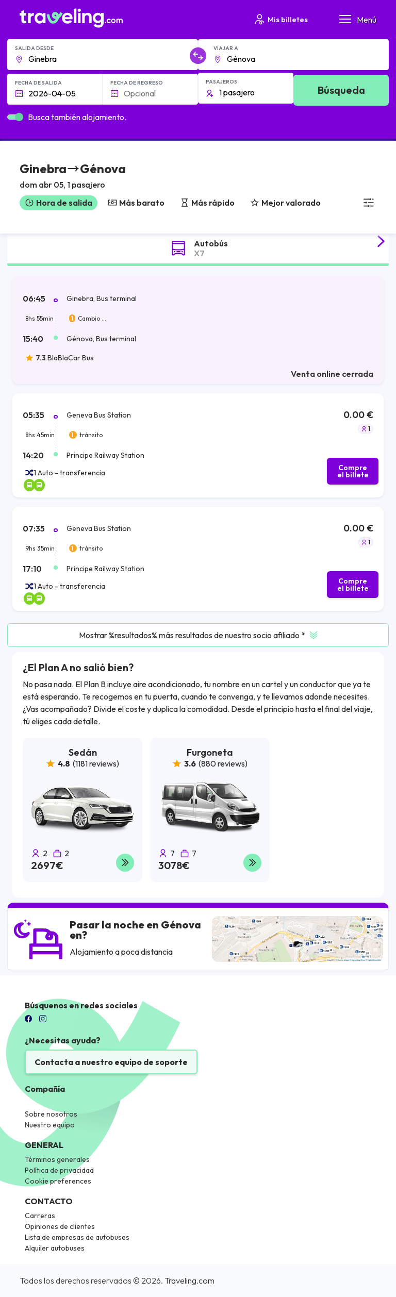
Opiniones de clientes (60, 1226)
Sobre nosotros (51, 1114)
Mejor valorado (285, 202)
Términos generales (57, 1159)
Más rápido (207, 202)
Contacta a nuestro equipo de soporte (111, 1062)
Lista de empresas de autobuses (77, 1237)
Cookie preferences (58, 1181)
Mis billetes (280, 19)
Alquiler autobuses (55, 1248)
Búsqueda (341, 90)
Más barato (136, 202)
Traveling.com (189, 1280)
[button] (73, 177)
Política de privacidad (59, 1170)
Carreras (40, 1215)
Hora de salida (58, 202)
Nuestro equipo (50, 1124)
